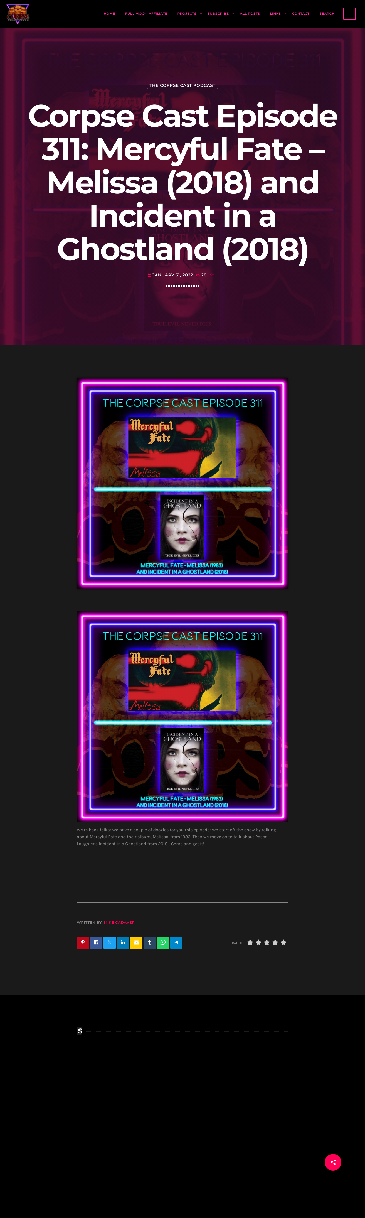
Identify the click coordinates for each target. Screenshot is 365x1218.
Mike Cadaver (119, 922)
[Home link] (18, 14)
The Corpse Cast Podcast (182, 85)
